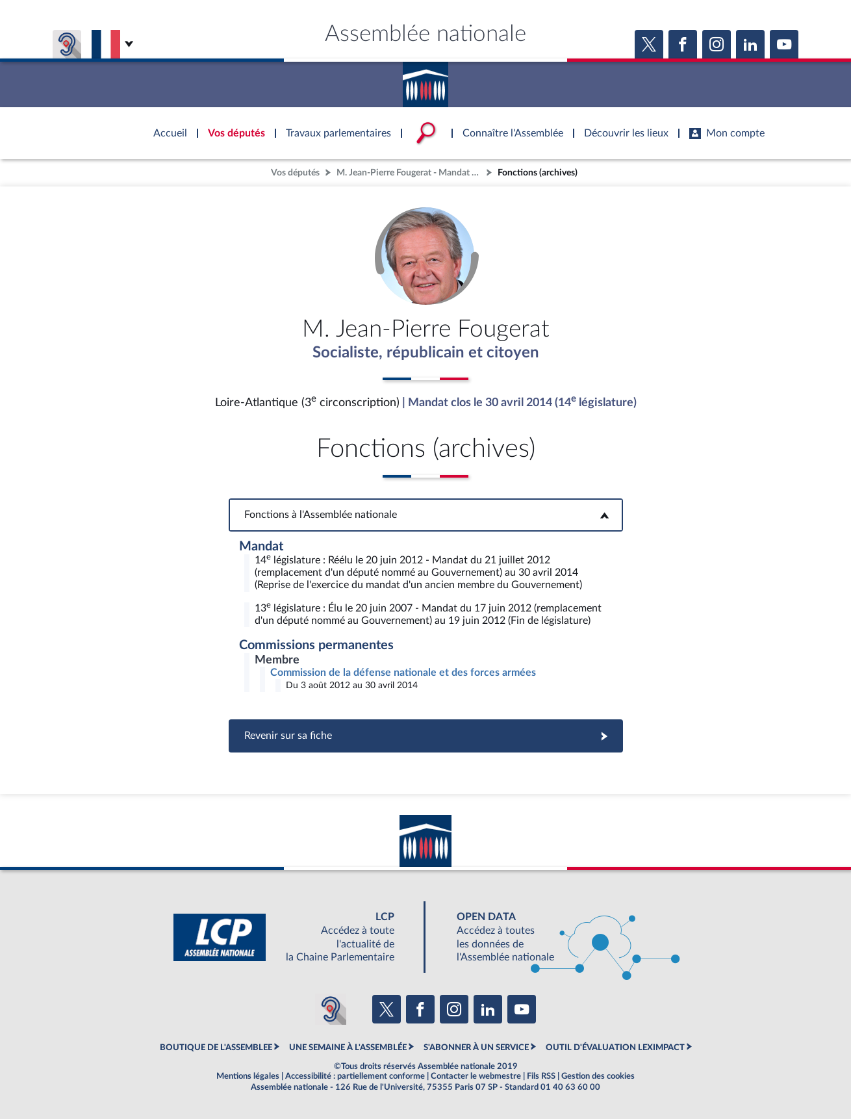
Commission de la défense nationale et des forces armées (403, 672)
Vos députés (295, 172)
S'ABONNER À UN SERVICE (476, 1047)
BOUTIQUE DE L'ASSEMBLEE (216, 1047)
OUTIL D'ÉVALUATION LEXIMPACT (615, 1047)
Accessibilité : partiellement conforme (355, 1076)
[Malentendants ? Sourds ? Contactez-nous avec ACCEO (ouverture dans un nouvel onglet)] (330, 1009)
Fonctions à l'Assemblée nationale (425, 514)
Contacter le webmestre (476, 1076)
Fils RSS (541, 1076)
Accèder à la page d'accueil (425, 79)
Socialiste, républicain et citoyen (425, 353)
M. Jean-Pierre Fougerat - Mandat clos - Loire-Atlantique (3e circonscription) (410, 172)
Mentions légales (247, 1076)
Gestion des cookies (598, 1076)
